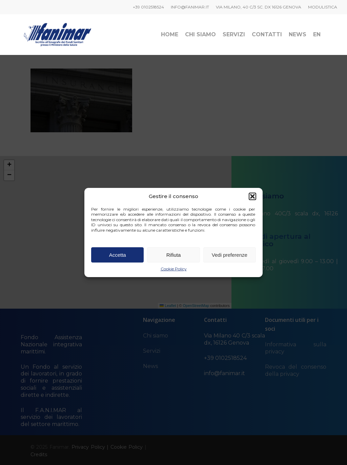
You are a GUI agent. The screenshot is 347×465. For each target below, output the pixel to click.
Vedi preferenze (229, 255)
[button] (252, 196)
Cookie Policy (174, 268)
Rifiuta (173, 255)
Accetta (117, 255)
